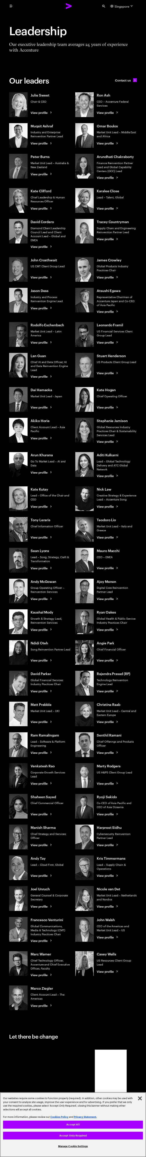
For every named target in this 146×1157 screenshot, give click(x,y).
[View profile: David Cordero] (42, 246)
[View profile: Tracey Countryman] (108, 238)
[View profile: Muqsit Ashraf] (42, 143)
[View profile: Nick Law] (108, 506)
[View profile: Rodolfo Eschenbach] (42, 342)
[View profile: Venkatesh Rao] (42, 783)
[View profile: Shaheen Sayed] (42, 814)
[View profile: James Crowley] (108, 277)
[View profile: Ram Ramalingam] (42, 752)
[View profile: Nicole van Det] (108, 906)
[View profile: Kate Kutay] (42, 506)
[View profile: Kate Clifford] (42, 208)
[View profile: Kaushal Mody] (42, 629)
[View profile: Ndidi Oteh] (42, 660)
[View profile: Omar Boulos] (108, 143)
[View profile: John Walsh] (108, 937)
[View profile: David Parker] (42, 691)
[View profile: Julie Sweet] (42, 112)
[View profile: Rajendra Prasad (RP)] (108, 691)
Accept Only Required (73, 1135)
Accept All (72, 1124)
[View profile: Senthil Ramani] (108, 752)
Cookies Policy (59, 1117)
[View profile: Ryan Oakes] (108, 629)
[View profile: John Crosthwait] (42, 277)
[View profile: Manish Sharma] (42, 844)
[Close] (140, 1098)
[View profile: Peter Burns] (42, 174)
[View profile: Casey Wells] (108, 971)
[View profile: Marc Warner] (42, 974)
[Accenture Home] (68, 6)
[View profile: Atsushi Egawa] (108, 311)
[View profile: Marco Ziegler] (42, 1005)
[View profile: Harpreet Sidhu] (108, 844)
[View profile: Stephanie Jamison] (108, 441)
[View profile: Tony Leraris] (42, 537)
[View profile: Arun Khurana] (42, 472)
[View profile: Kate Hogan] (108, 407)
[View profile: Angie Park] (108, 660)
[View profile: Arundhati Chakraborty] (108, 177)
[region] (73, 1124)
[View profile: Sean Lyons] (42, 568)
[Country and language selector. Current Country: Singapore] (122, 6)
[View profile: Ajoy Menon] (108, 598)
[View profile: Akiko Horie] (42, 438)
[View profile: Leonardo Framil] (108, 342)
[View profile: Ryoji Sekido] (108, 814)
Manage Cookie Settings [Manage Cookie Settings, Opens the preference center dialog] (73, 1146)
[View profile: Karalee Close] (108, 208)
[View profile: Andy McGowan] (42, 598)
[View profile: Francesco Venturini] (42, 940)
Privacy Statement (85, 1117)
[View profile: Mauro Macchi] (108, 567)
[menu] (11, 6)
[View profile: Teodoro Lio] (108, 537)
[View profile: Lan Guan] (42, 376)
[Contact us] (126, 80)
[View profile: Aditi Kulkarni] (108, 475)
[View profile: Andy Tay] (42, 875)
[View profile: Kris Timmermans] (108, 875)
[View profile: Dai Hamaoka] (42, 407)
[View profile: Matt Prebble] (42, 721)
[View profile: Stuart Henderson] (108, 372)
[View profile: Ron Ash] (108, 112)
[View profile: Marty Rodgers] (108, 783)
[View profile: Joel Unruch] (42, 906)
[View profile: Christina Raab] (108, 721)
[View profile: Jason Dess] (42, 308)
